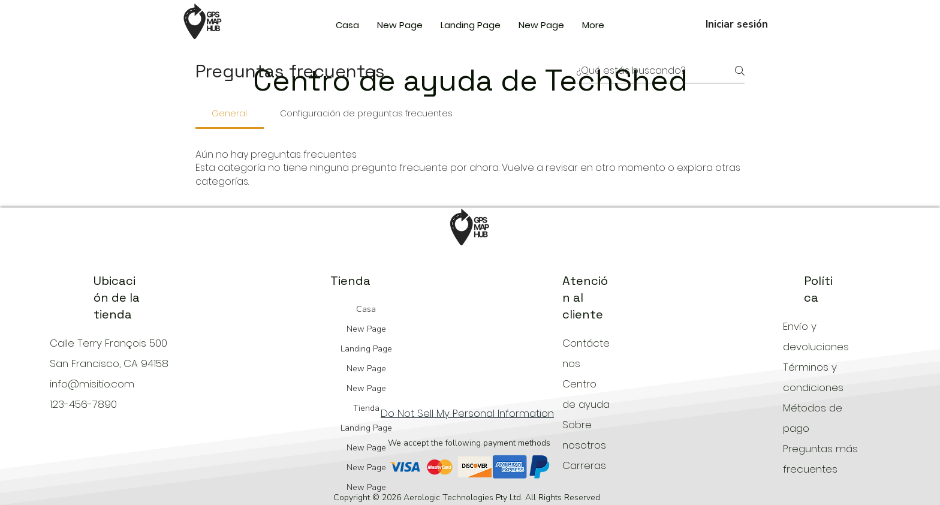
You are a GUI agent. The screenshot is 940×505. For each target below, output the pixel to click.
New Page (366, 329)
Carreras (584, 465)
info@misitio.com (92, 384)
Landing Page (366, 348)
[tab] (229, 113)
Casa (366, 309)
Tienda (366, 408)
